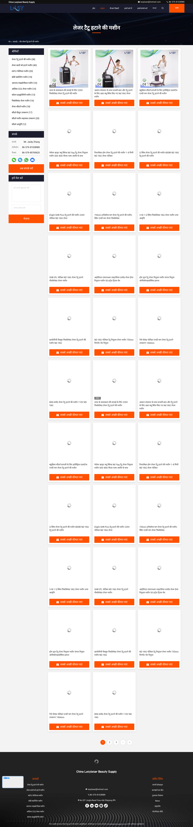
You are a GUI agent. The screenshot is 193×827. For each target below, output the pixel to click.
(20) (22, 71)
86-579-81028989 (175, 2)
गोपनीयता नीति (157, 811)
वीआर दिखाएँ (112, 8)
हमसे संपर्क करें (141, 8)
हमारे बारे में (126, 8)
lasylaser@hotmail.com (149, 2)
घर (9, 42)
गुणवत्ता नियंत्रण (157, 795)
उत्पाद (101, 8)
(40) (24, 65)
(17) (22, 112)
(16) (24, 83)
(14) (24, 89)
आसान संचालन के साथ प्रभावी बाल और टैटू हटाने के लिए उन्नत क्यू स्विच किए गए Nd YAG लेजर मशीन (113, 93)
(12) (19, 124)
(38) (23, 59)
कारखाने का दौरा (157, 790)
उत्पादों (15, 42)
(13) (23, 95)
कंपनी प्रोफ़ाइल (157, 785)
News (157, 801)
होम (92, 8)
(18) (21, 106)
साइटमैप (157, 806)
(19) (22, 77)
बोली (176, 8)
